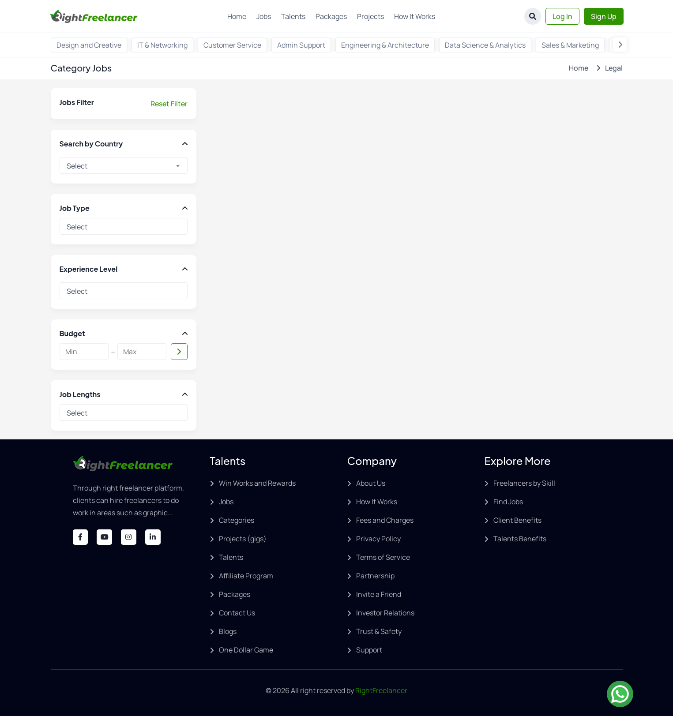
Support (369, 650)
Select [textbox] (77, 166)
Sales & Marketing (570, 45)
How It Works (414, 16)
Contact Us (237, 613)
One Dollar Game (246, 650)
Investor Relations (385, 613)
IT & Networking (162, 45)
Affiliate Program (246, 576)
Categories (236, 520)
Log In (562, 16)
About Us (370, 483)
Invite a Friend (378, 594)
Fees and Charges (385, 520)
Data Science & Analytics (485, 45)
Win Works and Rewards (257, 483)
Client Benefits (517, 520)
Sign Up (604, 16)
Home (236, 16)
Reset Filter (169, 104)
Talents (293, 16)
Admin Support (301, 45)
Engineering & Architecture (385, 45)
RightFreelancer (381, 690)
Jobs (263, 16)
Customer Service (232, 45)
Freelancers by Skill (524, 483)
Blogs (228, 631)
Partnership (375, 576)
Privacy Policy (378, 539)
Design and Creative (88, 45)
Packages (331, 16)
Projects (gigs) (243, 539)
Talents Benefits (519, 539)
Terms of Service (383, 557)
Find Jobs (508, 501)
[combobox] (124, 165)
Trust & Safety (379, 631)
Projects (370, 16)
